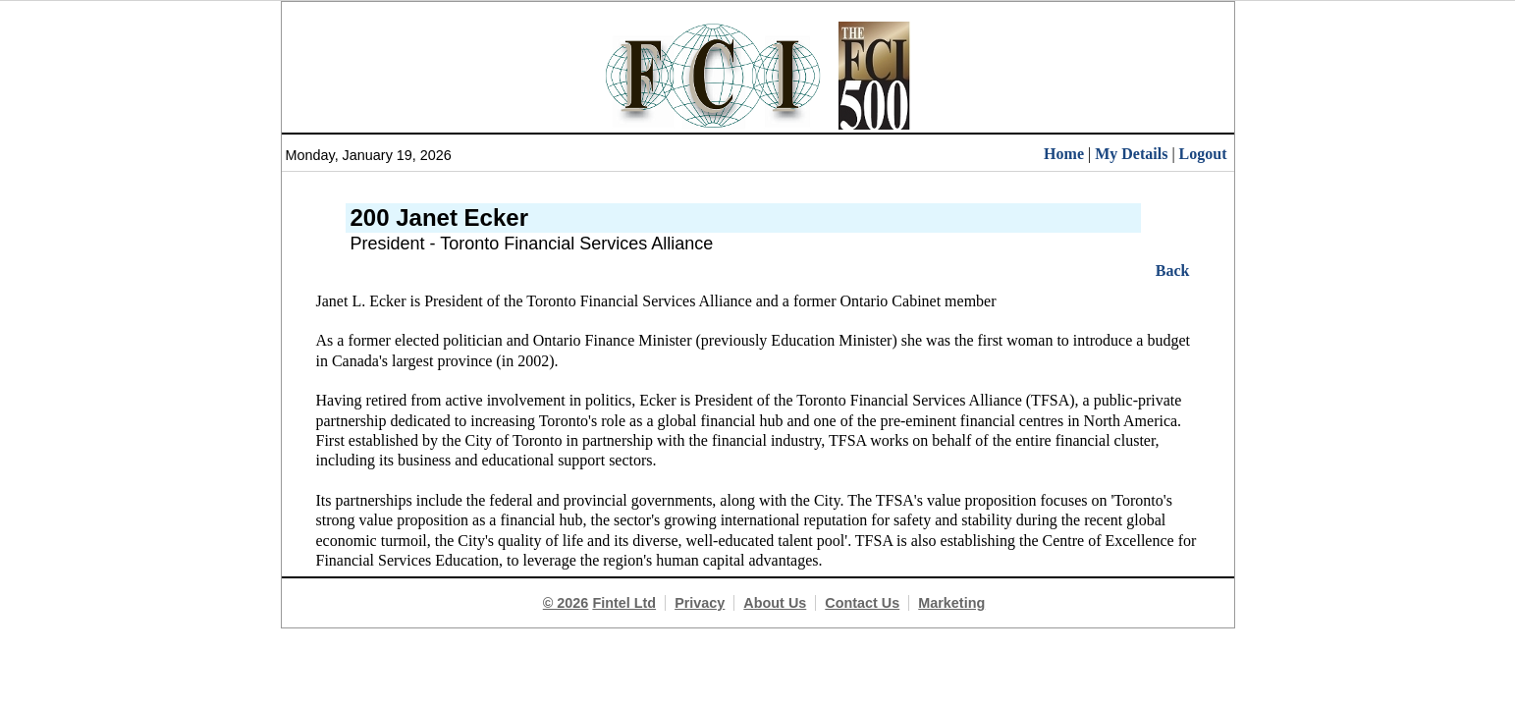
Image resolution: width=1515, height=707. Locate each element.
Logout (1203, 153)
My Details (1131, 153)
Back (1173, 270)
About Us (774, 603)
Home (1064, 153)
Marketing (951, 603)
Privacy (700, 603)
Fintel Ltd (624, 603)
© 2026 (566, 603)
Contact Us (862, 603)
